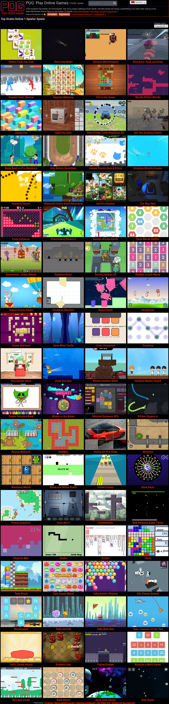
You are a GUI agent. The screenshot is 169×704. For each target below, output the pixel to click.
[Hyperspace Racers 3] (63, 221)
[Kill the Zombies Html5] (148, 115)
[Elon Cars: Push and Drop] (148, 44)
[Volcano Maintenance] (105, 44)
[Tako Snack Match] (63, 576)
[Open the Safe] (63, 115)
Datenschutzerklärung (82, 14)
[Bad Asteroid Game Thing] (148, 505)
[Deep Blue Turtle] (63, 328)
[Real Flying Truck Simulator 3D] (105, 115)
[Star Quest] (148, 682)
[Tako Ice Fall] (63, 611)
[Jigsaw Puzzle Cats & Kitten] (105, 150)
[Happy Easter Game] (21, 292)
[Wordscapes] (21, 611)
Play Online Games (13, 13)
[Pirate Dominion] (21, 505)
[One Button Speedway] (63, 150)
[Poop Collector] (21, 221)
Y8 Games (48, 703)
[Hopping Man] (21, 540)
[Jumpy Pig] (21, 115)
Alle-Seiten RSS (103, 703)
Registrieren (64, 14)
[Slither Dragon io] (148, 398)
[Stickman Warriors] (63, 292)
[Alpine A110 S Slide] (105, 434)
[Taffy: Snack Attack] (21, 647)
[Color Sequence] (105, 328)
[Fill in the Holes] (105, 79)
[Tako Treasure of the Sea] (148, 611)
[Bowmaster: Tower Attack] (21, 257)
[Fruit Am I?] (63, 505)
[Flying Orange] (105, 647)
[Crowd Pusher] (105, 469)
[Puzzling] (148, 328)
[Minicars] (148, 434)
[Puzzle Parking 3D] (105, 257)
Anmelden (52, 14)
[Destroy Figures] (21, 186)
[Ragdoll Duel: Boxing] (21, 79)
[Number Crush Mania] (148, 257)
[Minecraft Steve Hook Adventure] (63, 186)
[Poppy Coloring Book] (21, 398)
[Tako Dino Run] (105, 611)
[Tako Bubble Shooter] (105, 576)
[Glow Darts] (148, 469)
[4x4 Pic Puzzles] (105, 186)
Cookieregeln (99, 14)
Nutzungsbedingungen (65, 703)
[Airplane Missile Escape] (148, 150)
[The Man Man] (148, 186)
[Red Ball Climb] (21, 682)
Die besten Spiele (98, 11)
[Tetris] (148, 540)
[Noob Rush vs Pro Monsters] (21, 150)
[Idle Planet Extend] (148, 576)
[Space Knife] (105, 292)
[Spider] (105, 540)
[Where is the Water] (63, 398)
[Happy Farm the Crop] (21, 44)
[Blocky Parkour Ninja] (105, 363)
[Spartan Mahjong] (63, 79)
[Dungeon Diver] (63, 257)
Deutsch (136, 2)
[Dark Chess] (63, 682)
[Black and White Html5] (63, 469)
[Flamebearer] (105, 505)
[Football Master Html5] (148, 363)
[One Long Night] (63, 44)
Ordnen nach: (160, 23)
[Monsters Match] (21, 469)
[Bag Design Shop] (21, 363)
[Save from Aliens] (105, 682)
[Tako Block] (21, 576)
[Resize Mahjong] (21, 434)
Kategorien (112, 11)
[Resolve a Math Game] (148, 647)
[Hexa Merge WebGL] (148, 221)
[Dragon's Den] (63, 647)
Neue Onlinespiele (81, 11)
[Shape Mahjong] (21, 328)
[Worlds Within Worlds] (148, 79)
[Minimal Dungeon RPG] (105, 398)
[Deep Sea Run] (63, 363)
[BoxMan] (63, 434)
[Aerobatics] (148, 292)
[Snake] (63, 540)
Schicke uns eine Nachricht (123, 703)
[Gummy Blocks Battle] (105, 221)
